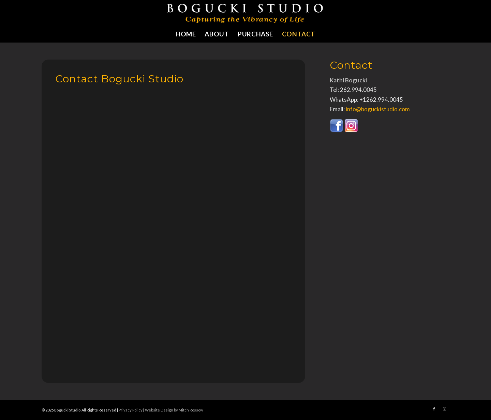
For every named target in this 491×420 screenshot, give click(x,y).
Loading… (164, 225)
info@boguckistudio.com (378, 109)
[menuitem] (185, 34)
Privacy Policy (131, 410)
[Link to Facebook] (434, 409)
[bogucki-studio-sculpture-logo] (245, 13)
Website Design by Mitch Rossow (174, 410)
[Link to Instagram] (444, 409)
